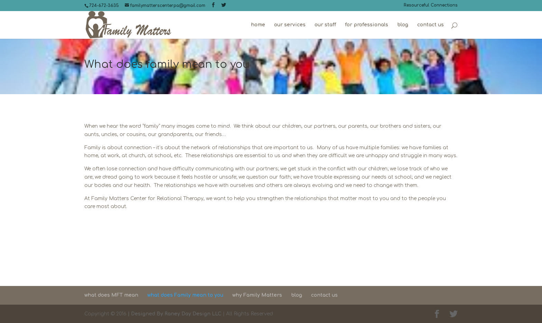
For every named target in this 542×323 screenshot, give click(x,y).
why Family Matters (257, 295)
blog (402, 25)
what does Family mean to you (185, 295)
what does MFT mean (111, 295)
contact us (430, 25)
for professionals (366, 25)
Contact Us (271, 249)
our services (290, 25)
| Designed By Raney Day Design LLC (174, 313)
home (258, 25)
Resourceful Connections (431, 5)
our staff (325, 25)
